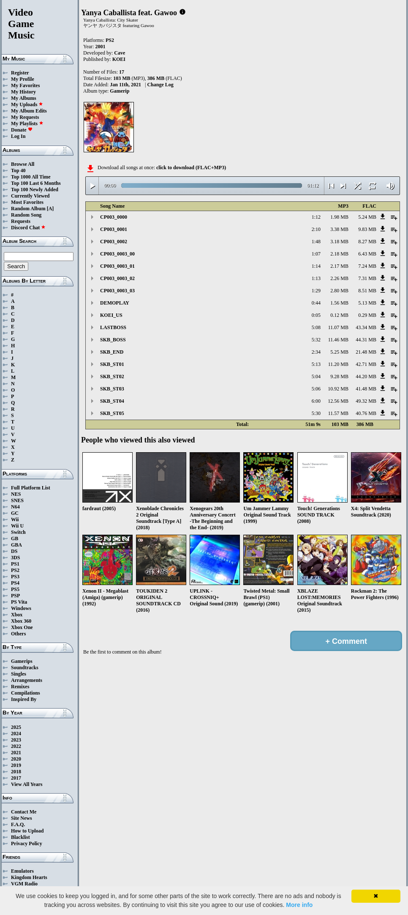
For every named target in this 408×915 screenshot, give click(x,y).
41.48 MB (366, 389)
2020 (16, 759)
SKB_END (111, 352)
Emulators (22, 871)
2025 (16, 727)
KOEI (118, 59)
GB (14, 538)
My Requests (25, 117)
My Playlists (27, 123)
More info (299, 904)
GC (15, 513)
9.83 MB (367, 229)
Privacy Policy (26, 843)
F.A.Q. (18, 824)
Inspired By (23, 699)
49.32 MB (366, 401)
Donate (22, 130)
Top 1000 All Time (30, 177)
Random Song (26, 215)
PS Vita (19, 602)
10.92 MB (338, 389)
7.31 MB (367, 278)
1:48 (316, 242)
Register (20, 73)
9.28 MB (339, 376)
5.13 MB (367, 303)
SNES (17, 500)
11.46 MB (338, 340)
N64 (15, 507)
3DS (15, 558)
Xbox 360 (21, 621)
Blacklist (20, 837)
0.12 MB (339, 315)
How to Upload (27, 831)
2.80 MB (339, 291)
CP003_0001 (113, 229)
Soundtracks (24, 667)
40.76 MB (366, 413)
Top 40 (18, 170)
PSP (15, 596)
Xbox (16, 615)
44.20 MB (366, 376)
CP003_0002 (113, 242)
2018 (16, 772)
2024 (16, 733)
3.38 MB (339, 229)
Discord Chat (28, 228)
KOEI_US (111, 315)
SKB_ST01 (112, 364)
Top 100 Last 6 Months (36, 183)
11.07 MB (338, 327)
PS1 (15, 564)
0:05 (316, 315)
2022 (16, 746)
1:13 (316, 278)
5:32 (316, 340)
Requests (20, 221)
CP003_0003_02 (117, 278)
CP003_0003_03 (117, 291)
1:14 (316, 266)
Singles (18, 674)
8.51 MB (367, 291)
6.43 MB (367, 254)
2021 (16, 753)
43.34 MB (366, 327)
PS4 (15, 583)
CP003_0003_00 (117, 254)
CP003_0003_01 (117, 266)
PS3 (15, 577)
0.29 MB (367, 315)
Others (18, 634)
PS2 (15, 570)
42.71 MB (366, 364)
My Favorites (25, 85)
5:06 (316, 389)
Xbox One (22, 627)
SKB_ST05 (112, 413)
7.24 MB (367, 266)
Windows (21, 608)
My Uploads (27, 104)
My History (23, 92)
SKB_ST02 (112, 376)
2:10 (316, 229)
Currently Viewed (30, 196)
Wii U (17, 526)
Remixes (20, 687)
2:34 (316, 352)
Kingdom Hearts (29, 877)
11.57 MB (338, 413)
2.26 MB (339, 278)
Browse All (22, 164)
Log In (18, 136)
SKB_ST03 (112, 389)
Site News (21, 818)
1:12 (316, 217)
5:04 (316, 376)
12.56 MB (338, 401)
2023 (16, 740)
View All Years (26, 784)
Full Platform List (30, 488)
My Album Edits (29, 111)
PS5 (15, 589)
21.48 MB (366, 352)
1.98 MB (339, 217)
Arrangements (26, 680)
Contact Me (23, 812)
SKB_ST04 (112, 401)
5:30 (316, 413)
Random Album (28, 209)
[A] (50, 209)
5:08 (316, 327)
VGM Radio (24, 884)
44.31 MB (366, 340)
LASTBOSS (113, 327)
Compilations (25, 693)
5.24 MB (367, 217)
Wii (15, 519)
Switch (18, 532)
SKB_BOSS (113, 340)
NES (16, 494)
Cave (119, 53)
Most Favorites (27, 202)
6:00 (316, 401)
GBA (16, 545)
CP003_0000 (113, 217)
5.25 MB (339, 352)
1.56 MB (339, 303)
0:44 (316, 303)
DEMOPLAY (114, 303)
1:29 (316, 291)
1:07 (316, 254)
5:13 (316, 364)
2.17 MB (339, 266)
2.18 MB (339, 254)
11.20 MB (338, 364)
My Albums (23, 98)
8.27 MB (367, 242)
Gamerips (22, 661)
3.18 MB (339, 242)
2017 (16, 778)
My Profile (22, 79)
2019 (16, 765)
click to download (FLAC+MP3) (191, 167)
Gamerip (119, 91)
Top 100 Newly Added (34, 189)
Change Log (160, 85)
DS (14, 551)
